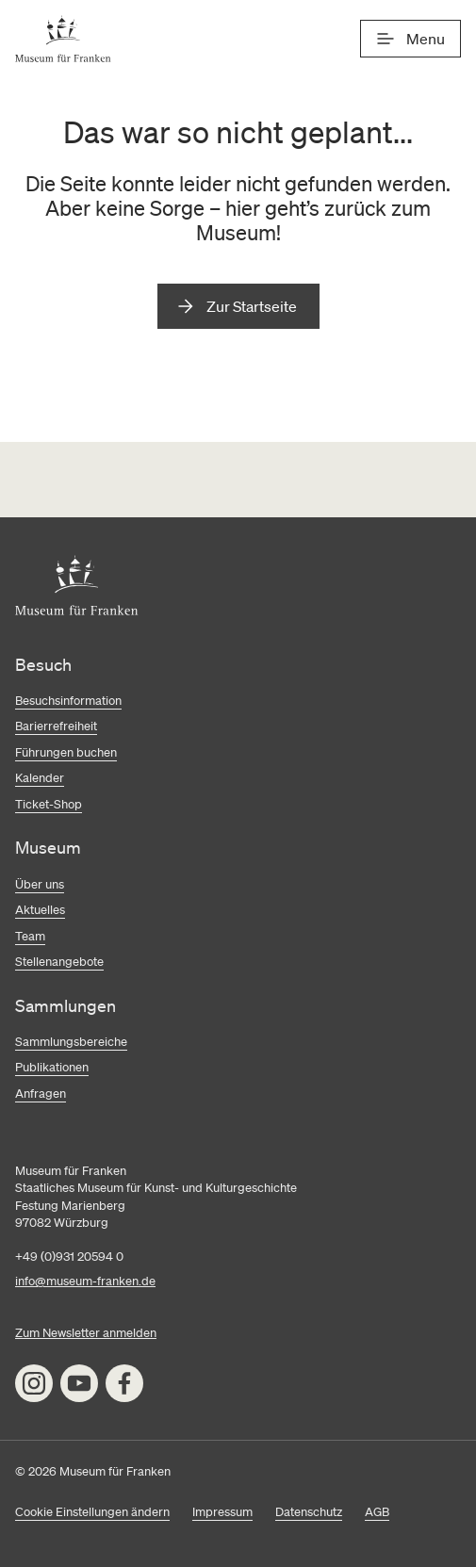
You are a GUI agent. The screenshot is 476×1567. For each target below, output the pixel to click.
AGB (377, 1512)
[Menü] (410, 38)
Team (30, 936)
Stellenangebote (59, 962)
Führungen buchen (66, 752)
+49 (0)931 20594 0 (69, 1257)
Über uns (39, 884)
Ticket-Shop (48, 804)
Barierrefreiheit (56, 726)
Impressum (222, 1512)
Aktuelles (40, 910)
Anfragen (40, 1093)
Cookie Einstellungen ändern (92, 1512)
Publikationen (52, 1067)
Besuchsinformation (68, 701)
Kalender (39, 778)
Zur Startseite (251, 306)
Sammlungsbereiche (71, 1042)
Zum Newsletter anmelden (85, 1333)
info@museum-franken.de (85, 1281)
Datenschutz (308, 1512)
